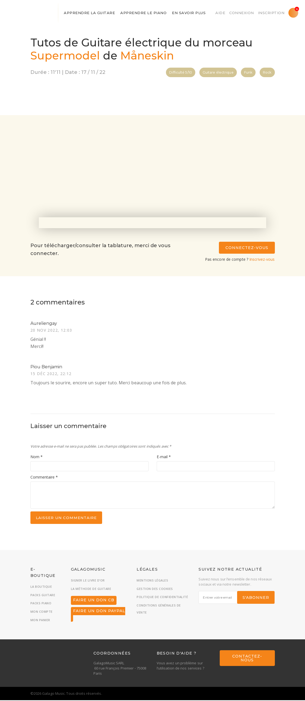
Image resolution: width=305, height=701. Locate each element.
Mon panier (40, 621)
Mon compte (41, 612)
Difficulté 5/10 (180, 72)
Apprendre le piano (143, 13)
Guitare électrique (218, 72)
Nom (36, 457)
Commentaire (44, 477)
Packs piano (41, 604)
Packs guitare (42, 596)
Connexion (241, 13)
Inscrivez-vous (262, 259)
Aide (220, 13)
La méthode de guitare (91, 589)
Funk (248, 72)
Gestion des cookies (155, 589)
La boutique (41, 587)
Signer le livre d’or (88, 581)
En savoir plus (189, 13)
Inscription (271, 13)
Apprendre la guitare (89, 13)
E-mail (164, 457)
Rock (267, 72)
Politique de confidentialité (162, 598)
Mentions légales (152, 581)
